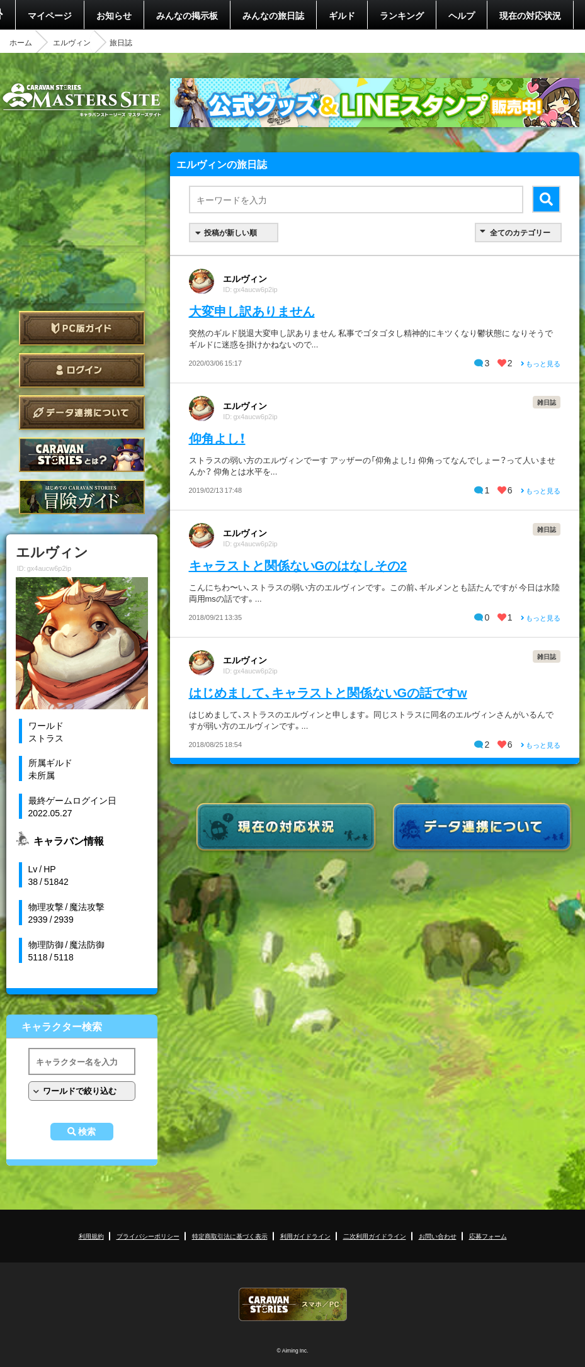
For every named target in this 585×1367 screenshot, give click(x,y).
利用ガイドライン (305, 1235)
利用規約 (91, 1235)
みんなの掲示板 (187, 15)
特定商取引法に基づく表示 (230, 1235)
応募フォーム (488, 1235)
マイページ (50, 15)
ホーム (20, 42)
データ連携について (82, 412)
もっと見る (540, 363)
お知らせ (114, 15)
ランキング (402, 15)
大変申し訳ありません (252, 310)
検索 (87, 1131)
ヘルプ (461, 15)
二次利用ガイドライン (374, 1235)
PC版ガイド (82, 328)
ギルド (342, 15)
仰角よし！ (217, 438)
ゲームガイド (82, 497)
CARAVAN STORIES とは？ (82, 454)
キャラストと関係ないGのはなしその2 (298, 565)
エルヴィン (72, 42)
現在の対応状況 (530, 15)
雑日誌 (546, 402)
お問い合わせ (438, 1235)
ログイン (82, 370)
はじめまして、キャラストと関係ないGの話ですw (328, 692)
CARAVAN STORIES (293, 1304)
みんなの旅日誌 (273, 15)
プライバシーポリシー (147, 1235)
